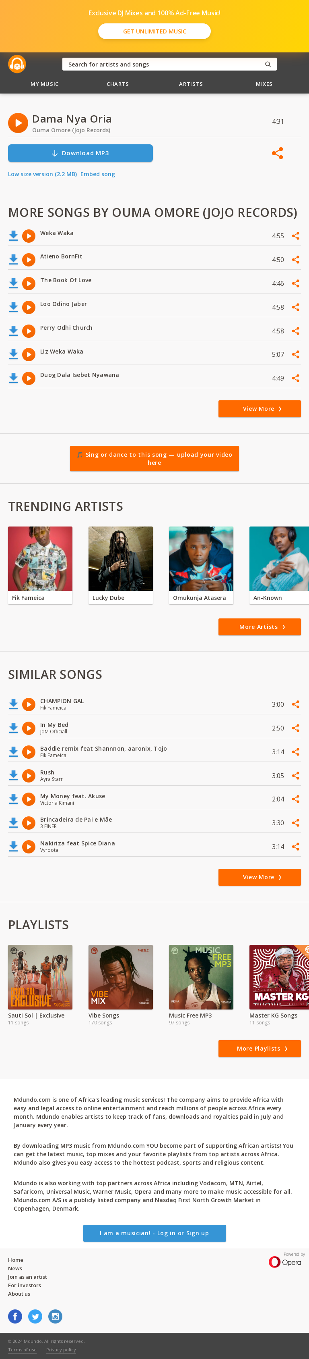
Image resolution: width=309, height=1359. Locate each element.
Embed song (97, 174)
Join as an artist (27, 1276)
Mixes (264, 83)
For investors (24, 1285)
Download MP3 (80, 153)
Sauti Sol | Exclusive (36, 1015)
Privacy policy (61, 1350)
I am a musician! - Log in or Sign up (154, 1233)
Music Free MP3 (190, 1015)
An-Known (267, 597)
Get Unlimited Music (154, 31)
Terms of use (22, 1350)
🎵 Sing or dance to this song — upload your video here (154, 458)
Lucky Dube (108, 597)
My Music (45, 83)
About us (19, 1293)
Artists (191, 83)
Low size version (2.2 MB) (42, 174)
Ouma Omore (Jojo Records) (71, 130)
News (15, 1268)
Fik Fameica (28, 597)
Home (15, 1259)
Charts (118, 83)
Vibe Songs (104, 1015)
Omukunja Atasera (199, 597)
